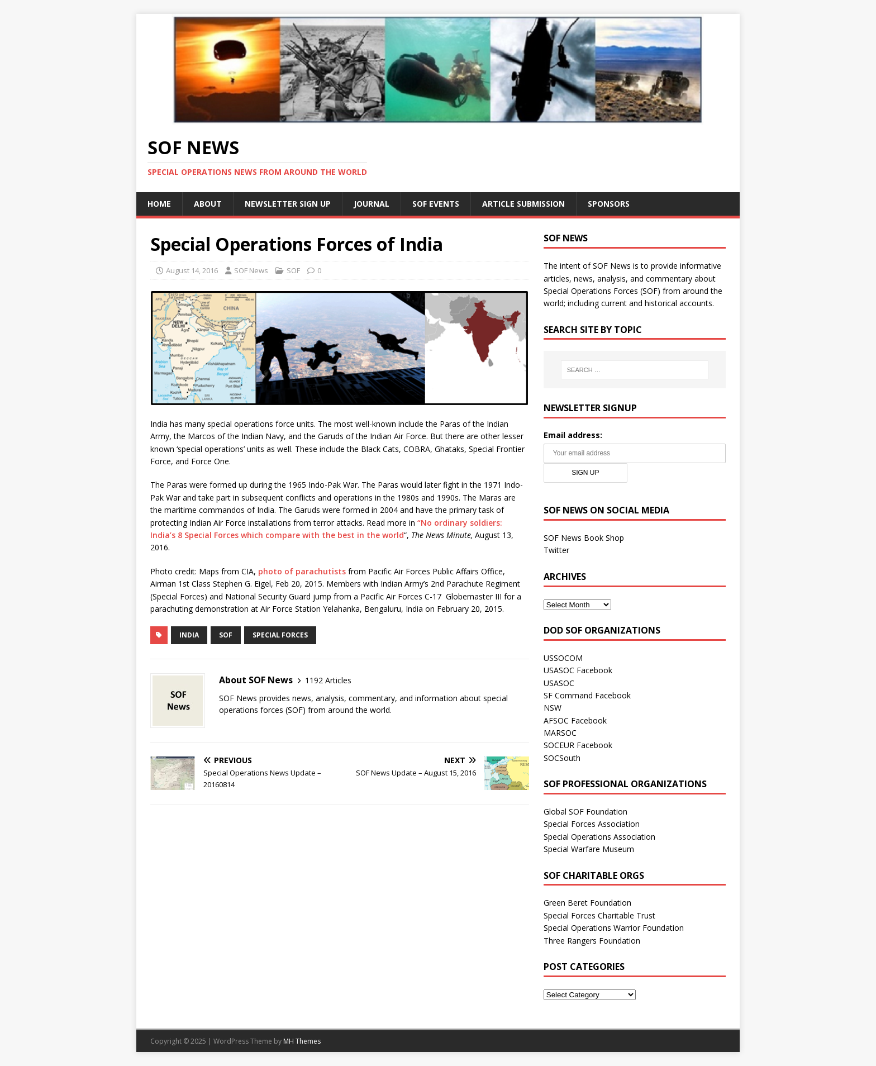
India (189, 635)
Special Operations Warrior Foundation (614, 927)
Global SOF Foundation (585, 811)
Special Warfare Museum (589, 849)
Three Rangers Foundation (592, 940)
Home (159, 203)
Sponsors (609, 203)
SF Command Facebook (587, 695)
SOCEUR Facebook (578, 745)
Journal (371, 203)
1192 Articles (328, 680)
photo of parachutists (302, 571)
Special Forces (280, 635)
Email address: (573, 435)
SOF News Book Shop (584, 537)
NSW (552, 707)
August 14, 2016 (192, 270)
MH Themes (302, 1041)
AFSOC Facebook (575, 720)
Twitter (556, 550)
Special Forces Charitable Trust (599, 915)
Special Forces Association (592, 823)
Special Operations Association (599, 836)
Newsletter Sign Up (288, 203)
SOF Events (435, 203)
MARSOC (560, 732)
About (208, 203)
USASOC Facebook (578, 670)
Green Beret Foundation (587, 902)
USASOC (559, 683)
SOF (293, 270)
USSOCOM (563, 658)
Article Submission (523, 203)
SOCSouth (562, 758)
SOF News (251, 270)
